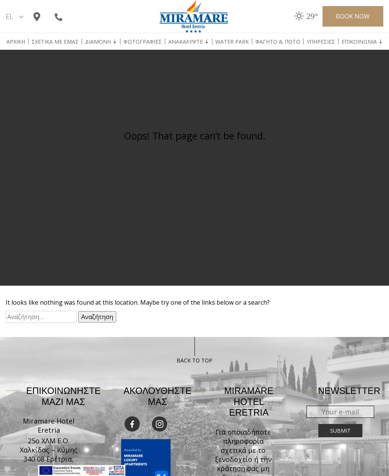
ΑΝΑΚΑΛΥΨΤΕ (185, 41)
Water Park (232, 41)
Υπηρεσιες (321, 41)
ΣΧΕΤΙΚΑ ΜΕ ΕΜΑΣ (55, 41)
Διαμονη (98, 41)
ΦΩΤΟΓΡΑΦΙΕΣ (142, 41)
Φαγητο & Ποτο (277, 41)
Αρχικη (15, 41)
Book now (353, 16)
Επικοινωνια (359, 41)
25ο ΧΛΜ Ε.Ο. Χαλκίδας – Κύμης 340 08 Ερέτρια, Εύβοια (48, 454)
